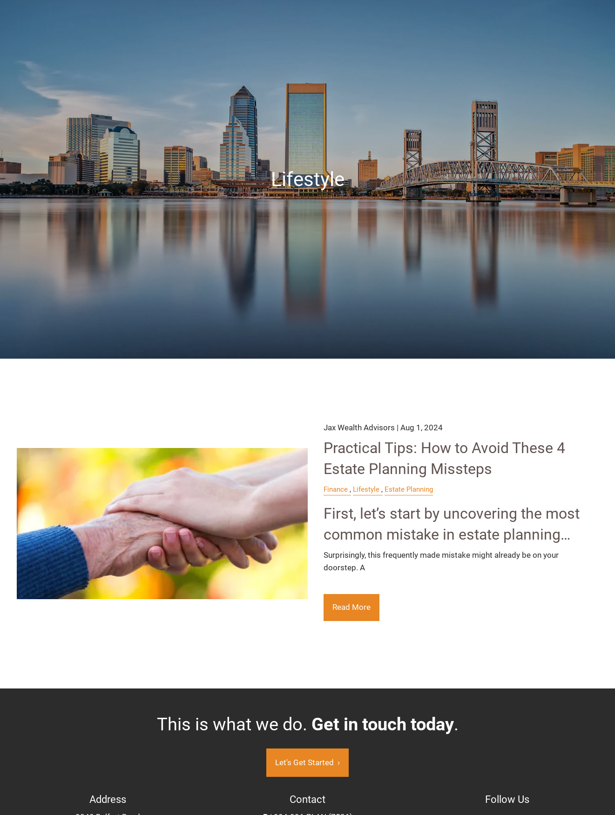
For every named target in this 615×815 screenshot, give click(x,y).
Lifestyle (366, 489)
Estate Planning (409, 489)
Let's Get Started (307, 762)
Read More (351, 607)
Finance (336, 489)
